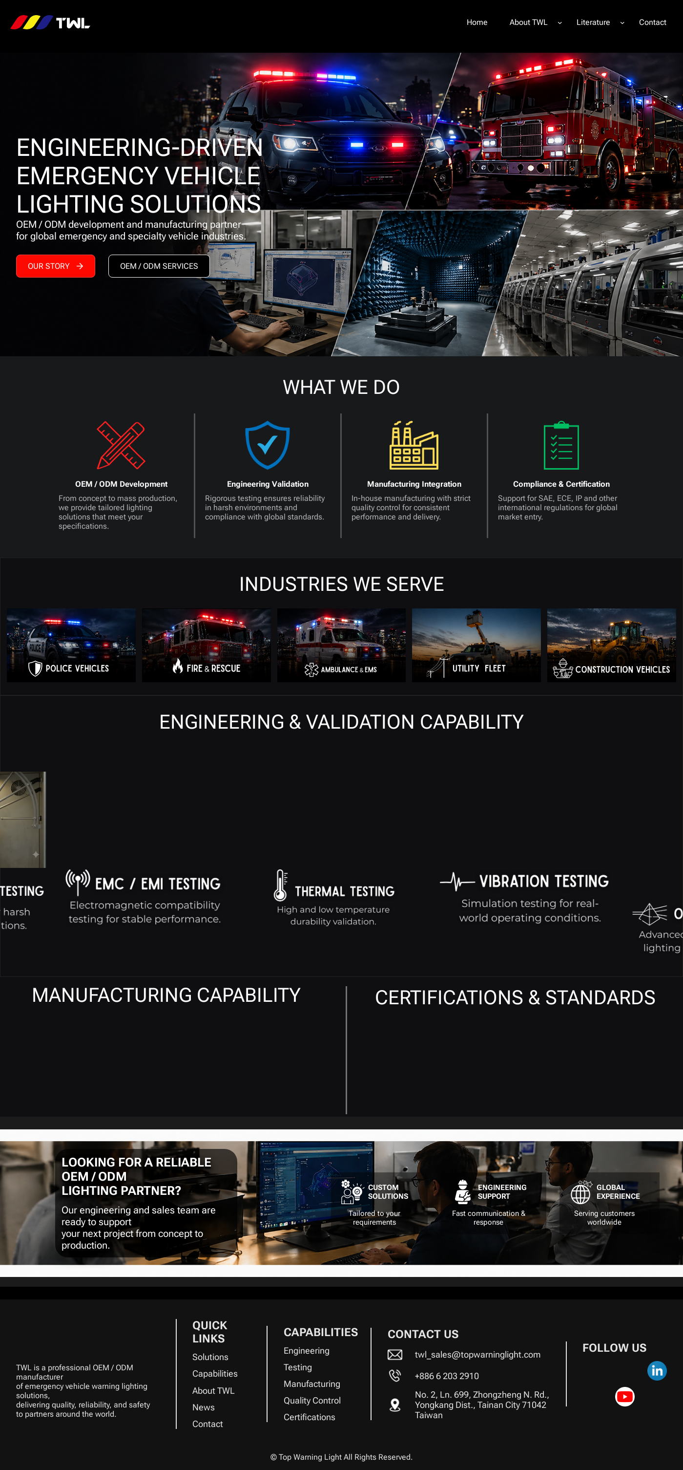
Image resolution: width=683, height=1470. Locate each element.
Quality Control (312, 1400)
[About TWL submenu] (560, 22)
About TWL (213, 1390)
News (203, 1407)
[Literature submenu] (622, 22)
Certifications (309, 1417)
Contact (207, 1424)
